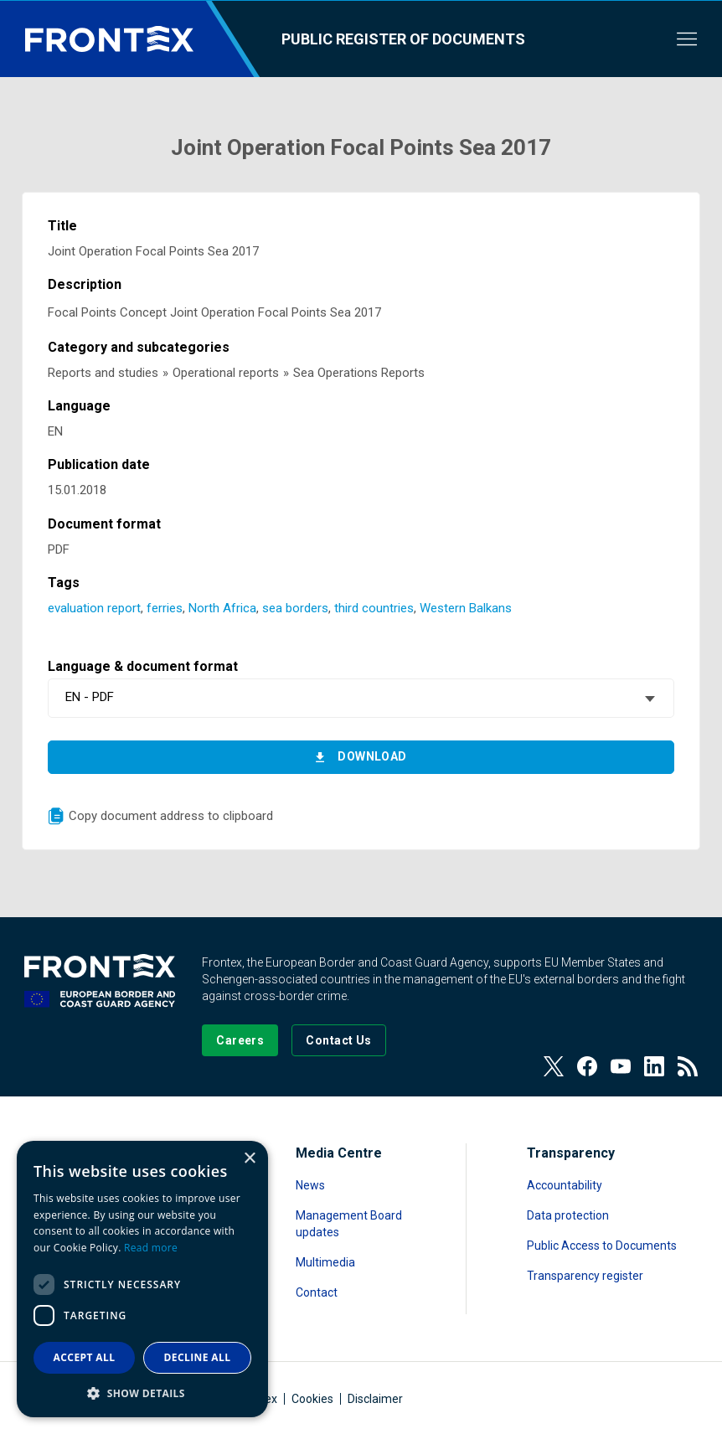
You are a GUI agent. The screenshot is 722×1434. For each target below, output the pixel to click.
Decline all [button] (197, 1357)
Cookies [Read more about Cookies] (312, 1399)
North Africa (222, 608)
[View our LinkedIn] (654, 1066)
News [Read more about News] (310, 1185)
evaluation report (94, 608)
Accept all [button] (85, 1357)
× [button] (249, 1159)
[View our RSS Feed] (688, 1066)
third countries (374, 608)
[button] (142, 1392)
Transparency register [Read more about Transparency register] (585, 1275)
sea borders (295, 608)
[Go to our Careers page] (240, 1040)
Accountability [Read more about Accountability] (564, 1185)
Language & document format (143, 666)
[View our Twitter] (554, 1066)
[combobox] (361, 698)
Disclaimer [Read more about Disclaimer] (375, 1399)
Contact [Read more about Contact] (317, 1292)
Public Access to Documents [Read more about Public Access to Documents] (602, 1245)
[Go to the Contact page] (338, 1040)
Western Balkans (466, 608)
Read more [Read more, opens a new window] (151, 1248)
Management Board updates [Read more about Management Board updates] (349, 1224)
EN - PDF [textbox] (89, 696)
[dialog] (142, 1279)
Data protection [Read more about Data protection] (568, 1215)
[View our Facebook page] (587, 1066)
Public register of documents (403, 39)
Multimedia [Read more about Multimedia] (325, 1262)
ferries (165, 608)
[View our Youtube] (621, 1066)
